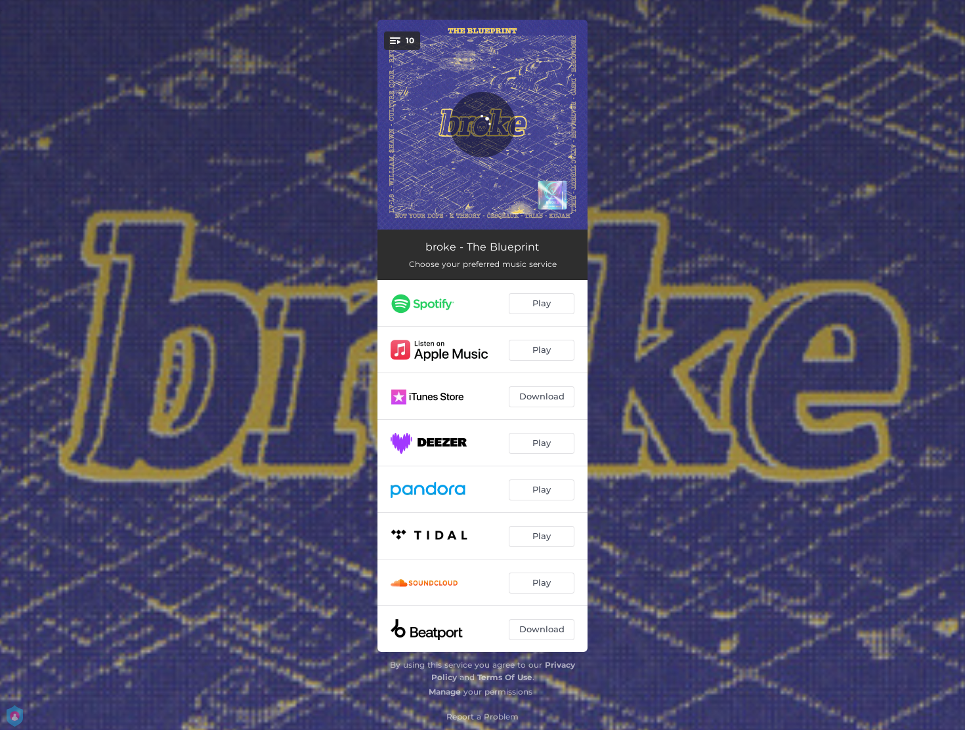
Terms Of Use (504, 677)
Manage (445, 692)
